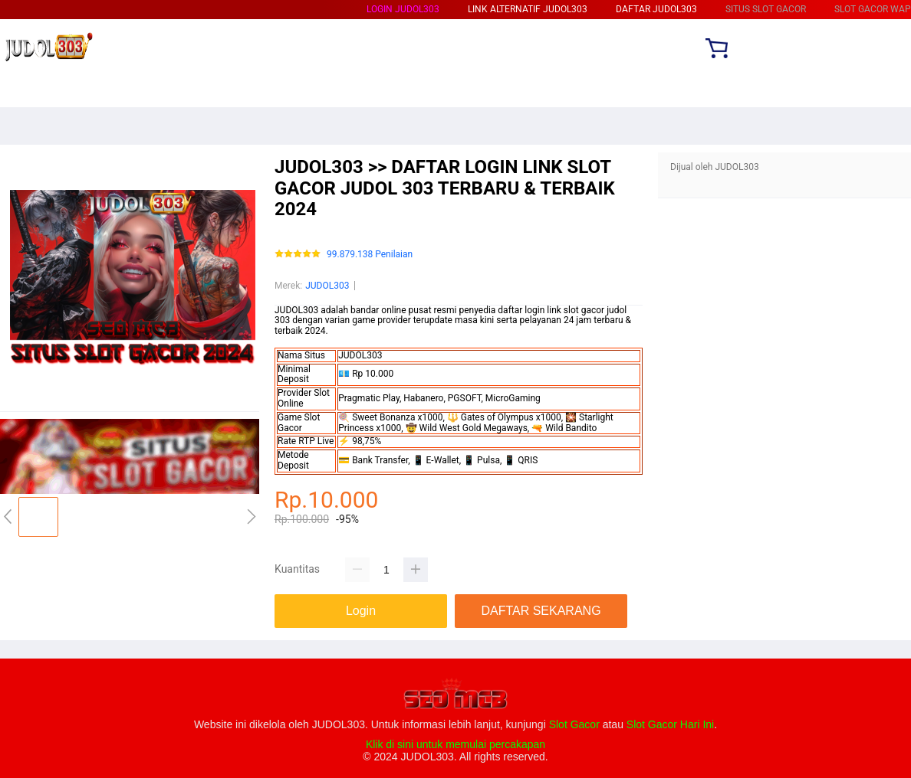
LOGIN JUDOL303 (403, 9)
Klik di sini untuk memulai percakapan (455, 744)
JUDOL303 (327, 285)
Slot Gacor (574, 724)
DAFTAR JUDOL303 (656, 9)
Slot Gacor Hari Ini (670, 724)
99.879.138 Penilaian (370, 255)
